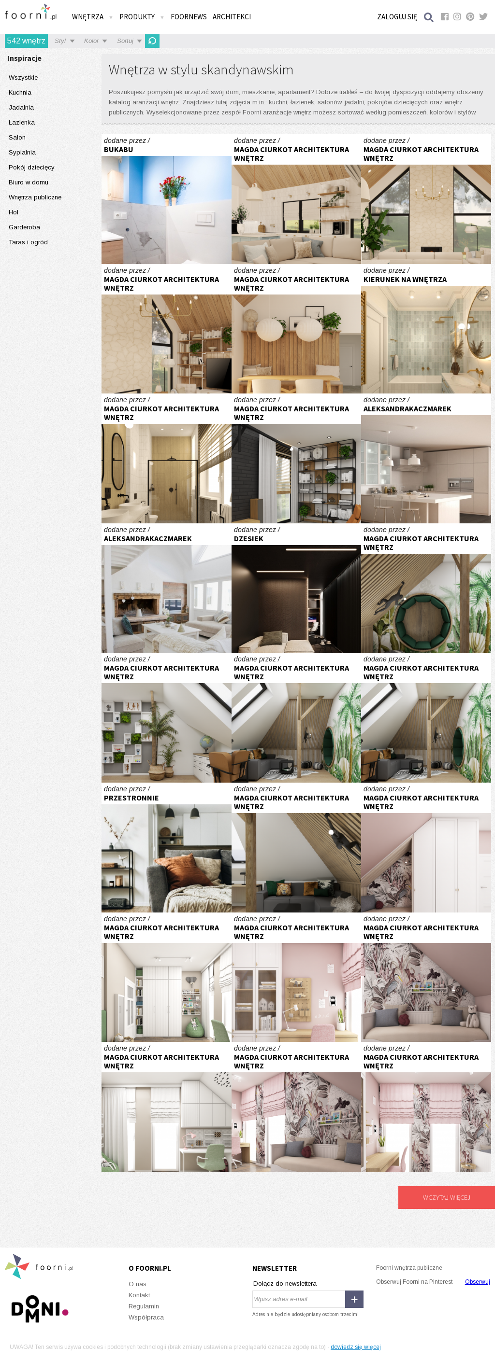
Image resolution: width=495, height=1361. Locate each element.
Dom (297, 199)
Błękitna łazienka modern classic (426, 329)
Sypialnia (22, 152)
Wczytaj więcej (446, 1197)
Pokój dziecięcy (32, 167)
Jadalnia (21, 107)
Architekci (232, 16)
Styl (60, 40)
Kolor (91, 40)
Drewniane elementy (167, 588)
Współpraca (146, 1317)
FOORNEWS (189, 16)
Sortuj (125, 40)
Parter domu (297, 458)
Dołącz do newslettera (285, 1283)
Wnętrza (93, 16)
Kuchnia (20, 92)
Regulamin (144, 1306)
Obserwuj (477, 1281)
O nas (137, 1284)
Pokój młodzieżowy (426, 588)
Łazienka (22, 122)
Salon (17, 137)
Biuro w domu (28, 182)
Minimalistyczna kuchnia (426, 458)
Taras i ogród (28, 242)
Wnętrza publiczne (35, 197)
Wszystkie (23, 77)
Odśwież (152, 41)
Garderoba (24, 227)
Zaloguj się (397, 16)
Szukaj (429, 17)
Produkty (142, 16)
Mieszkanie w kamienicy (167, 458)
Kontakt (139, 1295)
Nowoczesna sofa (167, 847)
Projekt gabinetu (297, 588)
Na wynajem (167, 199)
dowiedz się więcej (356, 1347)
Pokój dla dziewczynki (426, 847)
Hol (13, 212)
